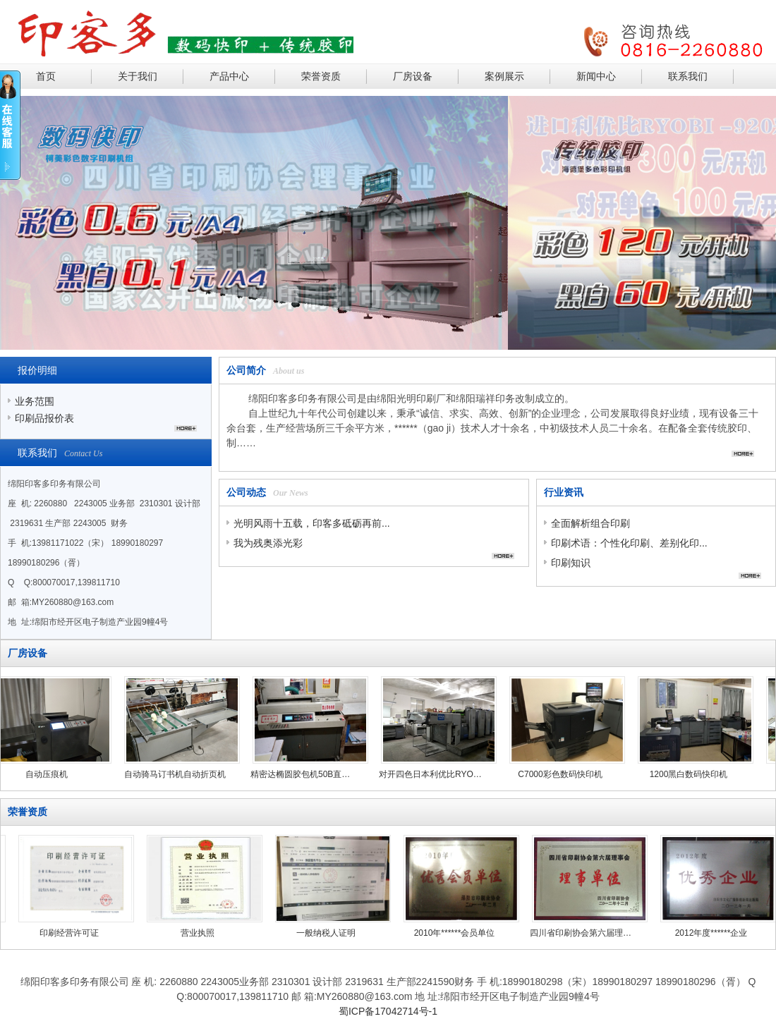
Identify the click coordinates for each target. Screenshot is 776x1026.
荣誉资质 (321, 76)
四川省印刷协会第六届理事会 (580, 933)
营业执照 (195, 933)
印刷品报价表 (44, 418)
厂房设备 (412, 76)
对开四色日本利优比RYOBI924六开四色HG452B (434, 774)
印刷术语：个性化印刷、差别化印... (629, 543)
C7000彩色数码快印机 (562, 774)
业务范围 (34, 401)
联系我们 (688, 76)
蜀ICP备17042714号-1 (388, 1011)
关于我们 (137, 76)
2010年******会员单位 (451, 933)
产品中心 (229, 76)
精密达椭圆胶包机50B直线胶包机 (305, 774)
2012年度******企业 (708, 933)
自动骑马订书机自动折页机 (177, 774)
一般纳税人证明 (323, 933)
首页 (46, 76)
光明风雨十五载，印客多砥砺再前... (312, 523)
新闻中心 (596, 76)
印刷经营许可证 (66, 933)
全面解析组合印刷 (590, 523)
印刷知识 (570, 562)
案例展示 (504, 76)
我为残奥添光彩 (268, 543)
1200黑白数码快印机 (691, 774)
